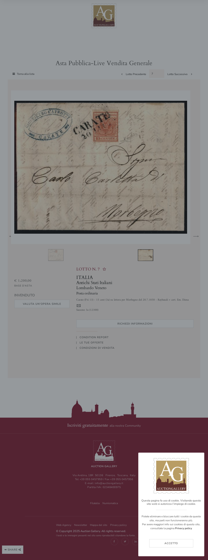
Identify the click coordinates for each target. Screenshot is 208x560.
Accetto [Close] (171, 543)
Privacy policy (183, 528)
